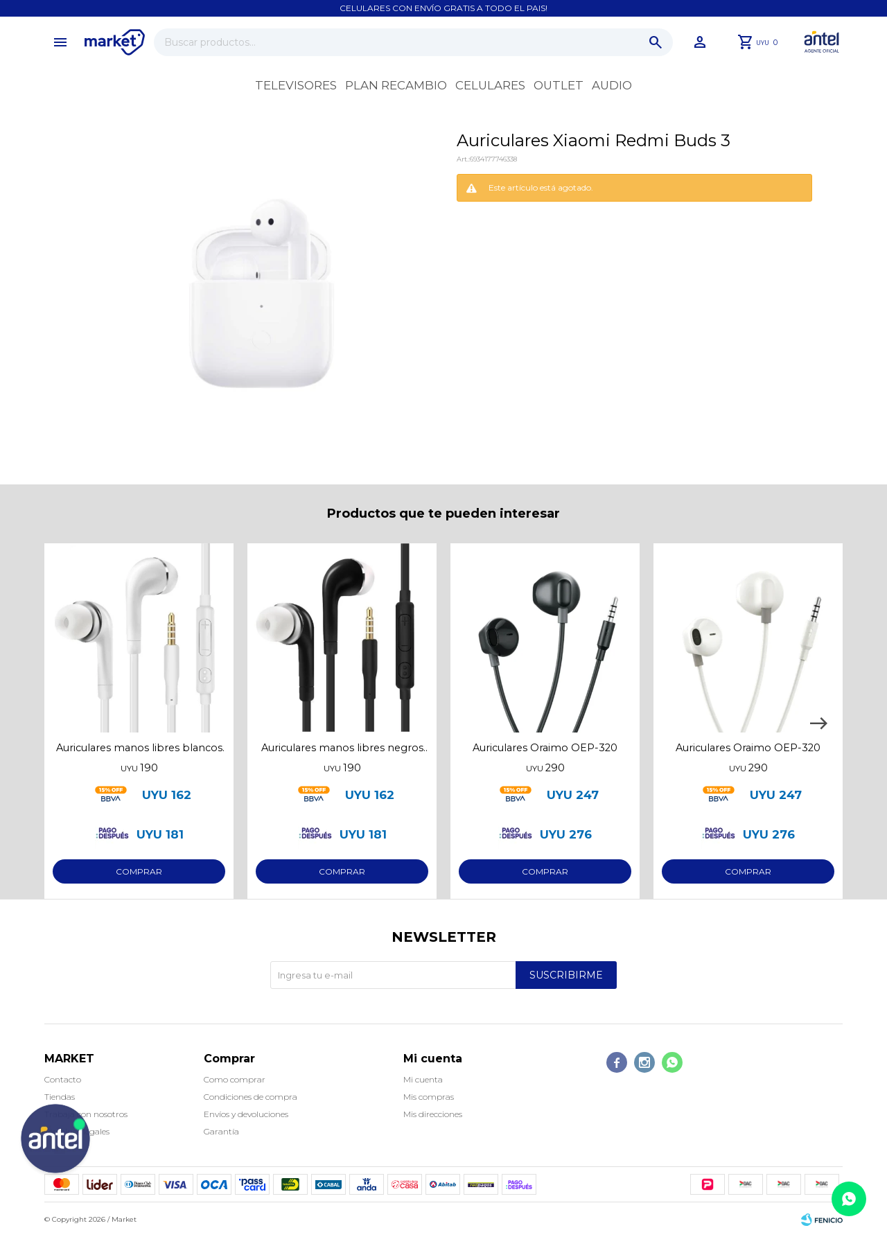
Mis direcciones (432, 1114)
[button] (818, 723)
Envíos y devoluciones (246, 1114)
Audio (612, 85)
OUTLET (558, 85)
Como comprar (234, 1079)
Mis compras (428, 1096)
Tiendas (59, 1096)
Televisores (296, 85)
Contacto (62, 1079)
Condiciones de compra (250, 1096)
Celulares (490, 85)
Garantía (221, 1131)
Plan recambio (396, 85)
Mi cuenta (423, 1079)
